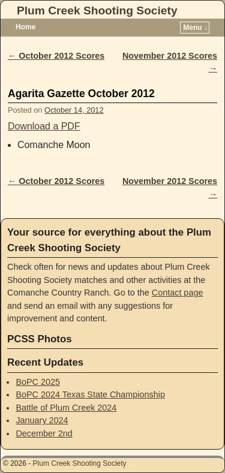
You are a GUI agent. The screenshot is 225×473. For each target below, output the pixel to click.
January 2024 (42, 420)
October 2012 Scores (56, 56)
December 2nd (44, 433)
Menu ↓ (195, 27)
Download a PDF (44, 126)
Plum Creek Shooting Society (97, 10)
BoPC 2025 (38, 382)
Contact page (177, 292)
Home (25, 27)
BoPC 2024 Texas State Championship (90, 394)
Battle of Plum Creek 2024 (66, 407)
